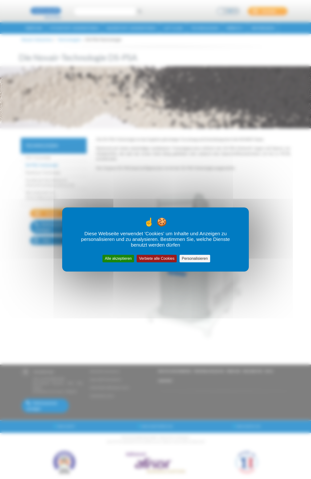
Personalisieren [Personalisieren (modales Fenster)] (195, 258)
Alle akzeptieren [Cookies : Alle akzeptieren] (118, 258)
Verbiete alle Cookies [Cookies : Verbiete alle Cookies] (156, 258)
